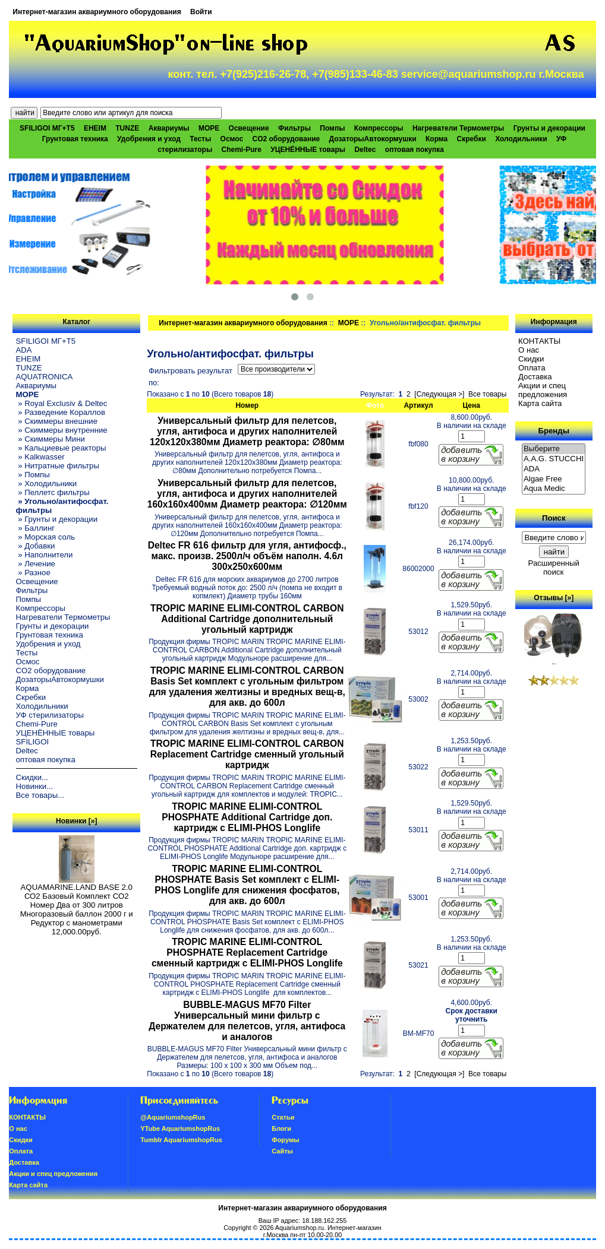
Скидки (531, 358)
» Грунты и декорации (57, 519)
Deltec (365, 149)
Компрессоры (379, 128)
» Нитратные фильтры (57, 465)
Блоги (281, 1128)
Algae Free (553, 479)
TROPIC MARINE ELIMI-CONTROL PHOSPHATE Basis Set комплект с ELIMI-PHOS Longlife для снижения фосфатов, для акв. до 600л (247, 885)
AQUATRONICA (44, 376)
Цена (471, 405)
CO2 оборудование (286, 139)
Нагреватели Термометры (458, 128)
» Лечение (35, 563)
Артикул (418, 405)
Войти (201, 12)
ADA (24, 349)
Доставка (535, 376)
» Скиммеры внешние (56, 421)
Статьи (283, 1117)
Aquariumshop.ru (299, 1227)
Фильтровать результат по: (190, 376)
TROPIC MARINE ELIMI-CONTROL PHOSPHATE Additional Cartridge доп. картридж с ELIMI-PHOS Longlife (247, 817)
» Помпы (33, 474)
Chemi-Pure (241, 149)
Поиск (554, 517)
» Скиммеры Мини (50, 439)
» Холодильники (46, 483)
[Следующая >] (439, 394)
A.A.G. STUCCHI (553, 459)
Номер (247, 405)
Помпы (332, 128)
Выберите (553, 449)
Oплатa (532, 367)
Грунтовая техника (75, 139)
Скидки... (32, 777)
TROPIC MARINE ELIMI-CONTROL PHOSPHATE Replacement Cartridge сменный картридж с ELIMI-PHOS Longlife (247, 952)
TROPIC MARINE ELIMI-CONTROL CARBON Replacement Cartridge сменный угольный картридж (247, 754)
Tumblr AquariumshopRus (181, 1139)
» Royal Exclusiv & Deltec (62, 403)
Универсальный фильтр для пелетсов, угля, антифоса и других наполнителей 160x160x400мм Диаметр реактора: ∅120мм (247, 493)
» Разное (33, 572)
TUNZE (127, 128)
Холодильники (521, 139)
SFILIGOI (32, 741)
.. (554, 658)
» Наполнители (44, 554)
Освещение (249, 128)
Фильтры (294, 128)
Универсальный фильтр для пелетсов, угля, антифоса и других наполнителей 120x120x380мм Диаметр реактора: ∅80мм (247, 431)
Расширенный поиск (553, 567)
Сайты (282, 1151)
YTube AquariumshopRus (180, 1128)
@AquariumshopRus (172, 1117)
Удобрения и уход (149, 139)
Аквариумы (169, 128)
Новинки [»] (76, 821)
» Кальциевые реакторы (61, 447)
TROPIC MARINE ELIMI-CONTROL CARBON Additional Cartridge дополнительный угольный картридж (247, 619)
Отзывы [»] (554, 598)
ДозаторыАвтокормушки (373, 139)
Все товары (487, 394)
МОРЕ (348, 323)
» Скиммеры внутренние (62, 430)
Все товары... (40, 795)
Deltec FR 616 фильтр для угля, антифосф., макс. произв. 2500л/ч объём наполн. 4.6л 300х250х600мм (247, 556)
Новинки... (34, 786)
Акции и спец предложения (542, 390)
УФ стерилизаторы (50, 715)
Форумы (285, 1139)
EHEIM (95, 128)
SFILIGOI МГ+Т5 (47, 128)
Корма (437, 139)
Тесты (200, 139)
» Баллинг (35, 528)
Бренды (553, 430)
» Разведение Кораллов (60, 412)
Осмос (232, 139)
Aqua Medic (553, 489)
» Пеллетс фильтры (53, 492)
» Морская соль (45, 536)
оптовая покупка (414, 149)
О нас (528, 349)
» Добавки (35, 545)
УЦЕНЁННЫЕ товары (307, 149)
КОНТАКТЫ (539, 341)
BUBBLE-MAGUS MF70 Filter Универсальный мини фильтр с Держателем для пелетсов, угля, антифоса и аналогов (247, 1021)
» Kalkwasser (40, 456)
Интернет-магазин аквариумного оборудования (96, 12)
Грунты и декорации (549, 128)
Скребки (471, 139)
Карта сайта (540, 403)
